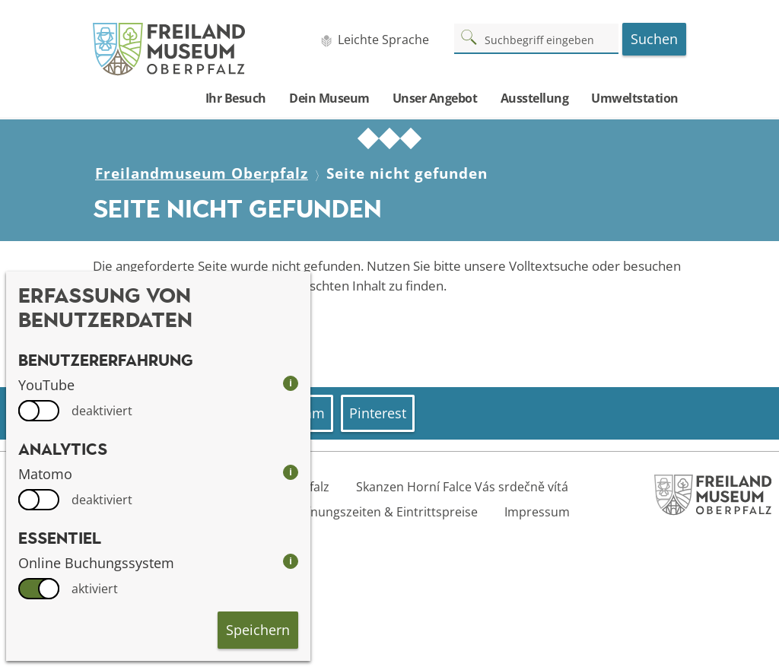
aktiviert (95, 588)
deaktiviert (102, 410)
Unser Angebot (435, 98)
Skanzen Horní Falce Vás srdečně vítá (462, 486)
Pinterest (377, 413)
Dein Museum (329, 98)
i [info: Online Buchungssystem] (290, 561)
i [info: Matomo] (290, 472)
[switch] (38, 410)
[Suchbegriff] (536, 38)
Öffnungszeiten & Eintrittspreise (385, 511)
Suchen (654, 39)
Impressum (537, 511)
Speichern (258, 630)
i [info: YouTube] (290, 383)
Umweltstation (635, 98)
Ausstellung (535, 98)
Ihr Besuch (235, 98)
